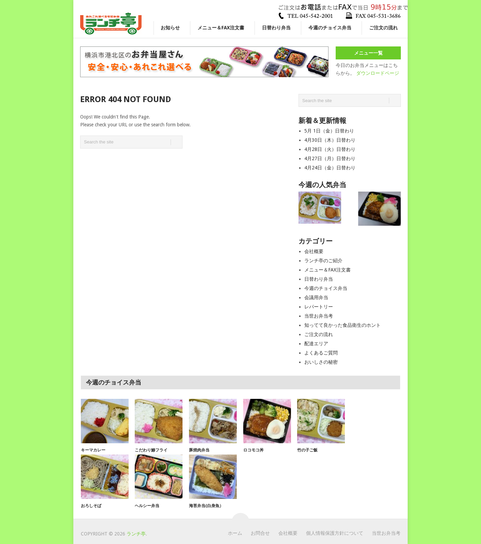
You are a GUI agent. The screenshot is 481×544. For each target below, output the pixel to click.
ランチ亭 (136, 533)
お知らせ (170, 27)
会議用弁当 (316, 297)
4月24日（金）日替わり (329, 167)
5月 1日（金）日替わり (329, 131)
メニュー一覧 (368, 53)
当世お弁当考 (318, 316)
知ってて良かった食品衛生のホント (342, 325)
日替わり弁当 (276, 27)
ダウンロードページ (377, 73)
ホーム (235, 533)
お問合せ (260, 533)
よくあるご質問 (321, 352)
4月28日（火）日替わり (329, 149)
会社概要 (313, 251)
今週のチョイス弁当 (329, 27)
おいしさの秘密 (321, 362)
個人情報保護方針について (334, 533)
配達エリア (316, 343)
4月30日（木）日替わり (329, 140)
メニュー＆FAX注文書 (221, 27)
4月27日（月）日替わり (329, 158)
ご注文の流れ (383, 27)
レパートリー (318, 306)
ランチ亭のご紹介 (323, 260)
